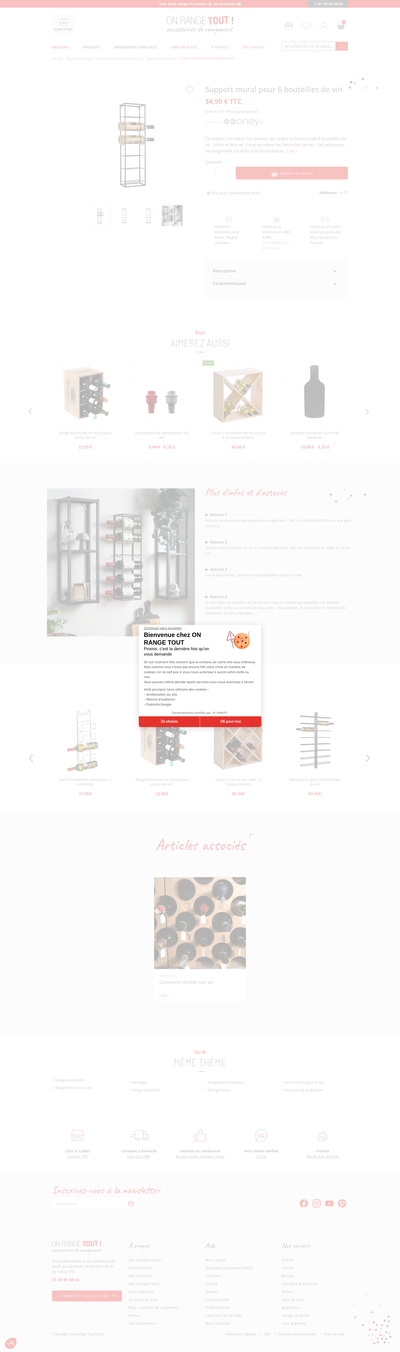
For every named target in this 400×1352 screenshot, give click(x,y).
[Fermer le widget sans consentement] (162, 628)
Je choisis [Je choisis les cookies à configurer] (169, 721)
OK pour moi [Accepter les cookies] (230, 721)
